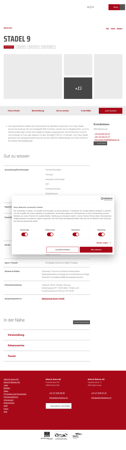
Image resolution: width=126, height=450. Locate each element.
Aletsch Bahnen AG (12, 383)
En (88, 7)
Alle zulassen (96, 250)
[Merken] (119, 28)
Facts (6, 410)
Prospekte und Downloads (15, 395)
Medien (7, 389)
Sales (6, 392)
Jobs (6, 386)
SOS (5, 413)
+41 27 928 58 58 (57, 394)
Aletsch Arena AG (11, 380)
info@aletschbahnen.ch (101, 399)
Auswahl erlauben (62, 250)
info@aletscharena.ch (58, 399)
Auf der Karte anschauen (81, 323)
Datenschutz (9, 404)
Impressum (9, 401)
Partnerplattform (11, 398)
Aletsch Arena (8, 28)
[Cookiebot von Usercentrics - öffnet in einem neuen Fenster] (102, 199)
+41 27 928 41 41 (99, 394)
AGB (6, 407)
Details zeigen (102, 243)
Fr (92, 7)
